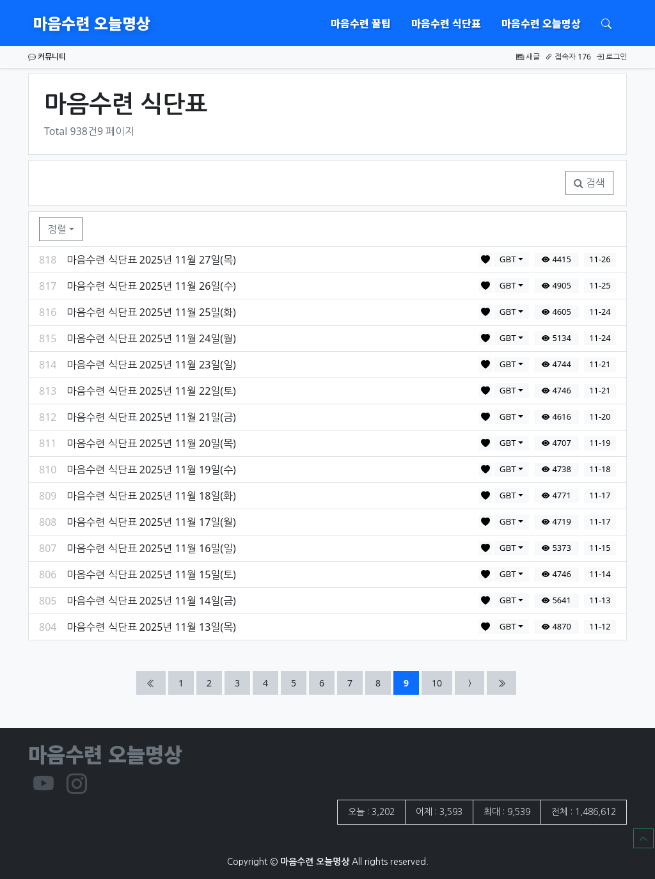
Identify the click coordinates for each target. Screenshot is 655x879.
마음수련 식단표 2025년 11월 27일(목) (151, 260)
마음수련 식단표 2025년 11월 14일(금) (151, 601)
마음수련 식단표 (446, 23)
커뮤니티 (47, 56)
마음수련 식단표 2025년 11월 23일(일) (151, 365)
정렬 (57, 229)
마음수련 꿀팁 (361, 23)
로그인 (611, 56)
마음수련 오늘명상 (91, 23)
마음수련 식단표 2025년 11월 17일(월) (151, 522)
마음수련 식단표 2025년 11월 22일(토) (151, 391)
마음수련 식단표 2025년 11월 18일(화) (151, 496)
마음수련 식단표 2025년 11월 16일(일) (151, 548)
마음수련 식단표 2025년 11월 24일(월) (151, 338)
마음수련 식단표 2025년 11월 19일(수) (151, 470)
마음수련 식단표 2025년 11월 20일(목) (151, 443)
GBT (508, 259)
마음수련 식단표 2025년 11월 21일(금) (151, 417)
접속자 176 (568, 56)
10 (441, 682)
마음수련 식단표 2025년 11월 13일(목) (151, 627)
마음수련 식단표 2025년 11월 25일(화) (151, 312)
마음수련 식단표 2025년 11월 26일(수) (151, 286)
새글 (528, 56)
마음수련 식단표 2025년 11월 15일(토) (151, 574)
